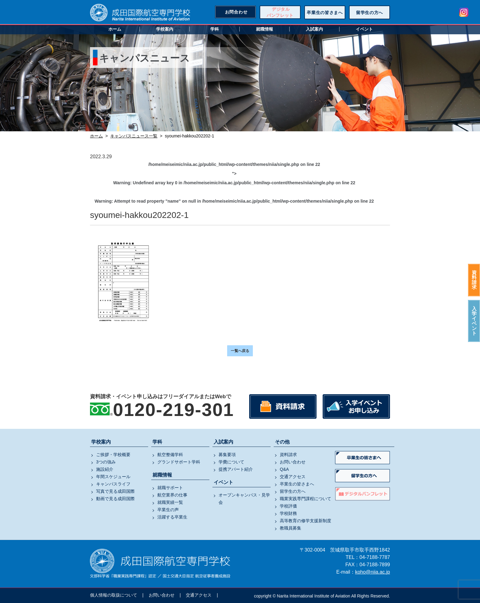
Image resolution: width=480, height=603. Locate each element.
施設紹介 (104, 469)
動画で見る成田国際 (115, 498)
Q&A (284, 469)
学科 (214, 29)
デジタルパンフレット (280, 12)
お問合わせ (236, 11)
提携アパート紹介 (236, 469)
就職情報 (264, 29)
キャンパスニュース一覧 (133, 135)
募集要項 (227, 454)
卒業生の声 (168, 509)
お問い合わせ (293, 461)
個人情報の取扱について (113, 595)
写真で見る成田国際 (115, 491)
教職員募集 (290, 528)
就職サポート (170, 487)
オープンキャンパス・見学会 (244, 499)
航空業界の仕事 (172, 495)
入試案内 (314, 29)
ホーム (114, 29)
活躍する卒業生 (172, 517)
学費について (231, 461)
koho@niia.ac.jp (372, 572)
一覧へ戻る (240, 351)
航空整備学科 (170, 454)
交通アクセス (293, 476)
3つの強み (106, 461)
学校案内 (164, 29)
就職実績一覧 (170, 502)
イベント (364, 29)
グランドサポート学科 (178, 461)
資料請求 (474, 280)
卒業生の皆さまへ (325, 12)
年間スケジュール (113, 476)
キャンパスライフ (113, 483)
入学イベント (474, 321)
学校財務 (288, 513)
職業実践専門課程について (305, 498)
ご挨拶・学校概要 (113, 454)
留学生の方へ (369, 12)
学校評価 (288, 506)
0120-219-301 (173, 409)
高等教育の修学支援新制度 (305, 520)
